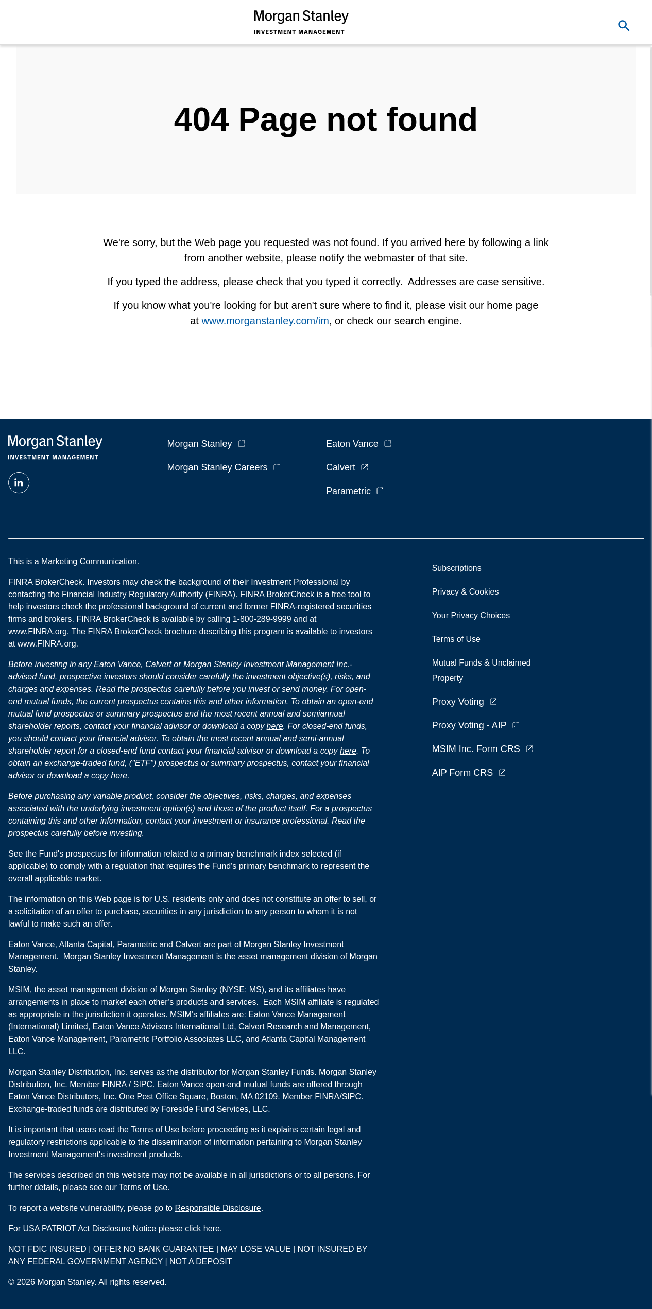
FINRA (114, 1084)
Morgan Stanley (199, 444)
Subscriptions (457, 568)
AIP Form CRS (462, 772)
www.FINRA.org (47, 643)
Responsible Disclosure (218, 1207)
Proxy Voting (458, 701)
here (275, 726)
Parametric (348, 491)
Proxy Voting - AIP (469, 725)
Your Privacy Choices (473, 615)
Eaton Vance (352, 444)
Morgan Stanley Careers (217, 467)
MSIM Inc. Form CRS (476, 749)
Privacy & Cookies (465, 591)
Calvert (340, 467)
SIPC (142, 1084)
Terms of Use (456, 639)
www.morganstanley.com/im (265, 320)
